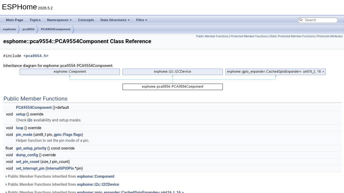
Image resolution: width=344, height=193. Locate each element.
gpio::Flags (63, 134)
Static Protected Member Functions (292, 36)
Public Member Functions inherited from (59, 176)
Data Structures (115, 20)
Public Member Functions (212, 36)
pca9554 (28, 29)
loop (19, 128)
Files (142, 20)
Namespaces (59, 20)
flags (77, 134)
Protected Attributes (330, 36)
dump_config (27, 155)
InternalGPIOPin (60, 168)
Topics (35, 20)
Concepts (86, 20)
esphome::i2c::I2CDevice (98, 184)
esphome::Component (95, 176)
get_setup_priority (31, 148)
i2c (30, 120)
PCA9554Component (55, 29)
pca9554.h (36, 55)
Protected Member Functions (249, 36)
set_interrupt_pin (30, 168)
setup (21, 114)
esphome (9, 29)
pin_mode (24, 134)
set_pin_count (28, 161)
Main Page (14, 20)
